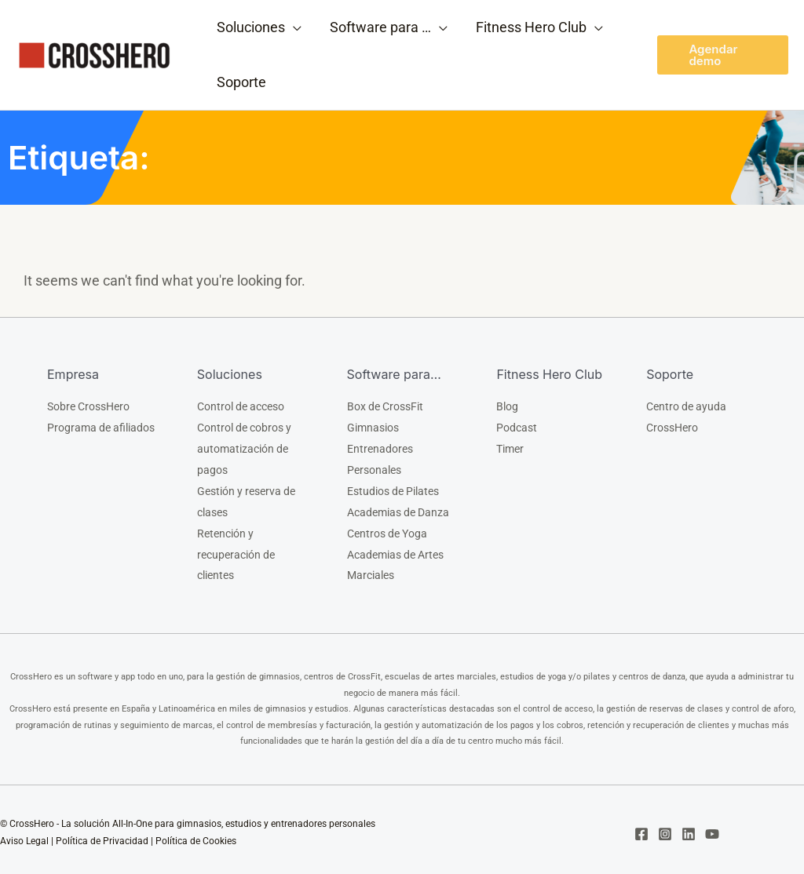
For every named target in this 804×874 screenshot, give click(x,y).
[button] (722, 55)
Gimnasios (373, 427)
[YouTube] (712, 828)
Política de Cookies (195, 835)
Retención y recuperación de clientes (236, 549)
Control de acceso (240, 406)
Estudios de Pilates (393, 488)
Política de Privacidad (102, 835)
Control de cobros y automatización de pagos (244, 447)
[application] (293, 27)
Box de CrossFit (385, 406)
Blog (507, 406)
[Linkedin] (689, 828)
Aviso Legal (24, 835)
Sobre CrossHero (88, 406)
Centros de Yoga (387, 529)
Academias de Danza (398, 508)
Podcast (516, 427)
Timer (510, 447)
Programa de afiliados (101, 427)
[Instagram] (665, 828)
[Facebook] (641, 828)
